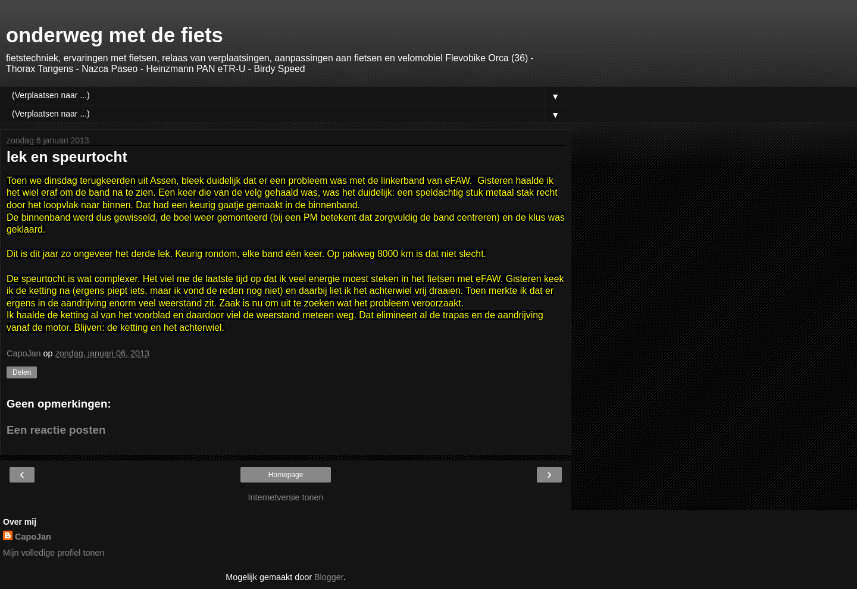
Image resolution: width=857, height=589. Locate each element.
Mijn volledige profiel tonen (53, 552)
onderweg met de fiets (114, 35)
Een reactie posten (56, 430)
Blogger (328, 577)
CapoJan (33, 536)
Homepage (286, 475)
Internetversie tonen (285, 497)
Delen (21, 372)
